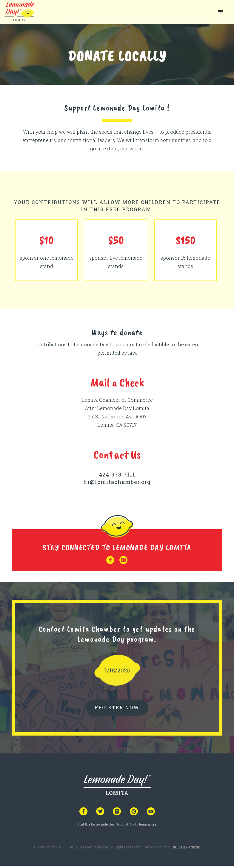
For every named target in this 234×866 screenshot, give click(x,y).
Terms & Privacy (156, 847)
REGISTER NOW (117, 707)
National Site (125, 824)
